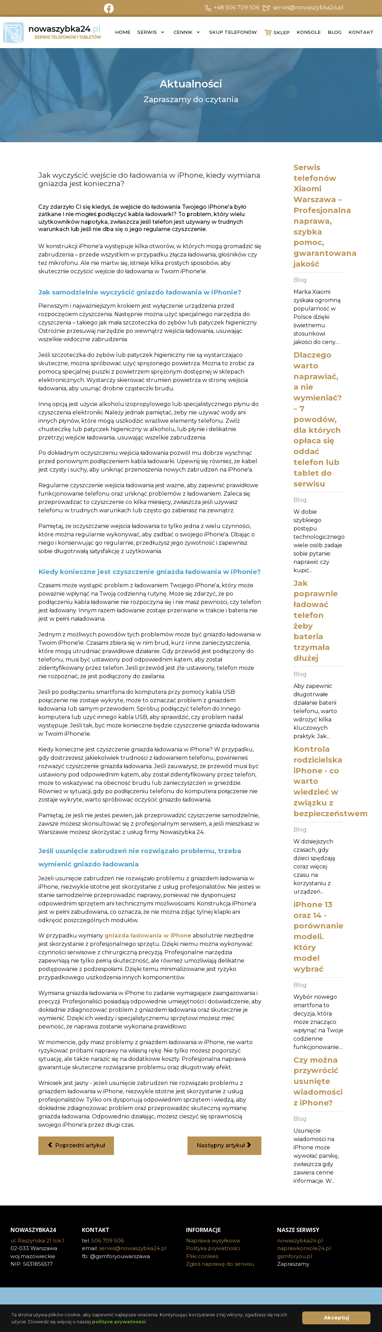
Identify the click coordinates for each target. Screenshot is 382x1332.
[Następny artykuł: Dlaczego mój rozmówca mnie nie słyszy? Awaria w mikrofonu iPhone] (224, 1145)
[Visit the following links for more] (191, 1298)
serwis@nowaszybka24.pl (132, 1248)
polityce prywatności (119, 1321)
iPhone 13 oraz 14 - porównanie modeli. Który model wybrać (318, 937)
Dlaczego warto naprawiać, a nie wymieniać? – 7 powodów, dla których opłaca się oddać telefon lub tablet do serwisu (317, 419)
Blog (300, 280)
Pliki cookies (202, 1256)
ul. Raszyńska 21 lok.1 (37, 1240)
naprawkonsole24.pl (304, 1248)
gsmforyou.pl (294, 1256)
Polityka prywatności (213, 1248)
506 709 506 (107, 1240)
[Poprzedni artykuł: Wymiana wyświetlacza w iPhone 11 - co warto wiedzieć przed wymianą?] (76, 1145)
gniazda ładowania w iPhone (148, 935)
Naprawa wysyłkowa (213, 1240)
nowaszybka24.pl (300, 1240)
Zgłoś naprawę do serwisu (220, 1264)
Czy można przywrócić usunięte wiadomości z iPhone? (318, 1081)
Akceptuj (336, 1317)
